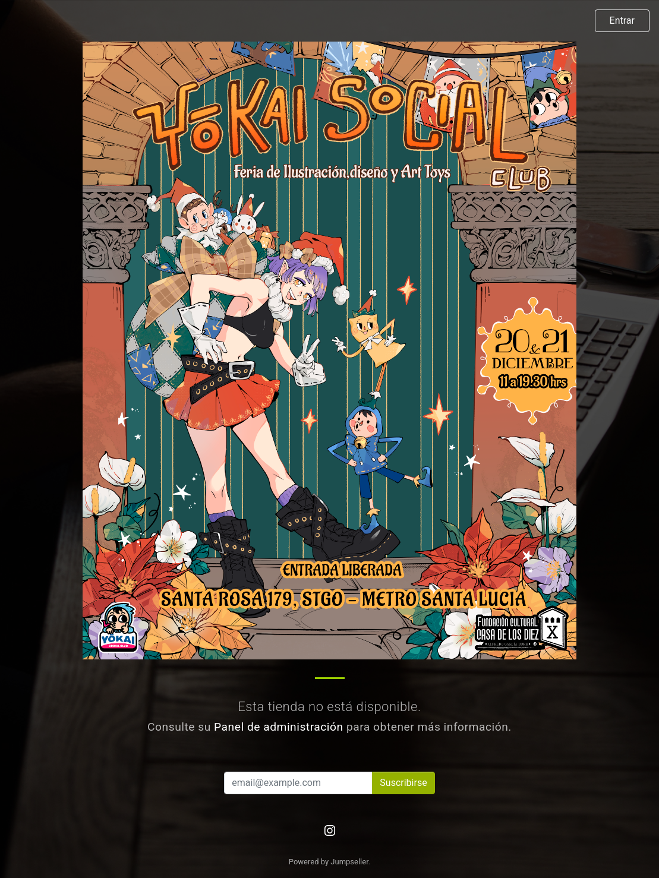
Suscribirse (403, 782)
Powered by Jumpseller (328, 861)
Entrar (622, 20)
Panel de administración (278, 727)
